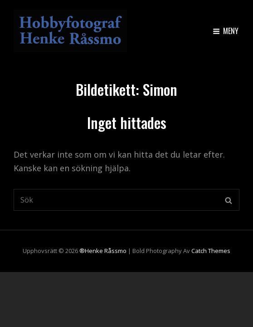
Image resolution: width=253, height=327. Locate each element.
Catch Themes (210, 251)
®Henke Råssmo (102, 251)
